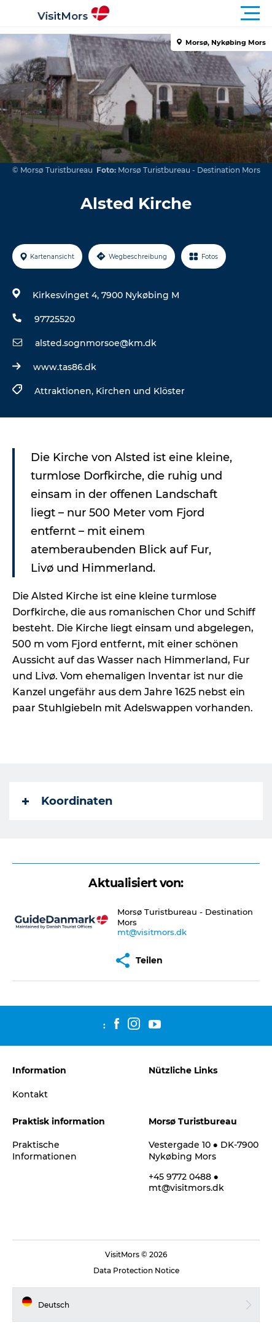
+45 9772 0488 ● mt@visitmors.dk (186, 1182)
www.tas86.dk (64, 367)
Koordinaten (67, 801)
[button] (191, 13)
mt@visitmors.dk (152, 932)
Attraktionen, (65, 391)
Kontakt (30, 1094)
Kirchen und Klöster (140, 391)
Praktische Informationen (44, 1150)
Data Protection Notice (136, 1270)
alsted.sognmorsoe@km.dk (96, 343)
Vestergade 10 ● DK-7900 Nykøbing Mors (203, 1150)
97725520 (54, 319)
